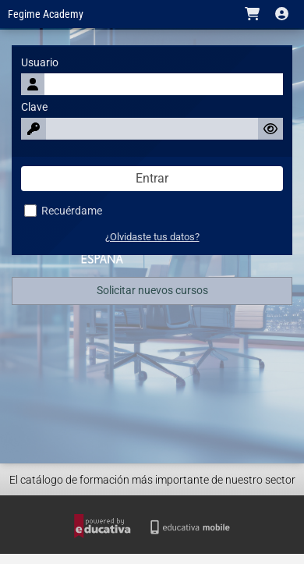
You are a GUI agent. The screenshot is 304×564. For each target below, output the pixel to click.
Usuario (39, 62)
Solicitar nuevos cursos (152, 290)
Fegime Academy (45, 14)
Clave (34, 107)
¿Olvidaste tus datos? (152, 237)
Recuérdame (63, 211)
